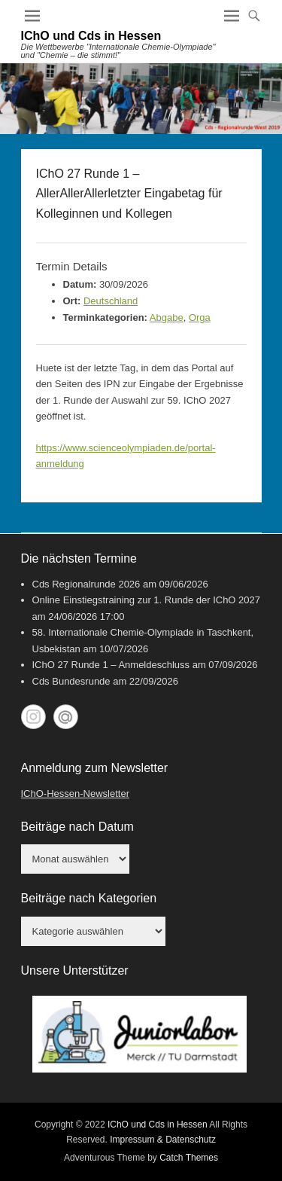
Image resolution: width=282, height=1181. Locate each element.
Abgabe (166, 317)
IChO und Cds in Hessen (91, 35)
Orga (200, 317)
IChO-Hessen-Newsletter (75, 793)
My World (65, 716)
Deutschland (110, 301)
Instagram (33, 716)
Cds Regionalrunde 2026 (86, 584)
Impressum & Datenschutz (163, 1139)
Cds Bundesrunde (71, 681)
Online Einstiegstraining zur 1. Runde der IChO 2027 (146, 600)
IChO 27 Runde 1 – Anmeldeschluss (111, 664)
